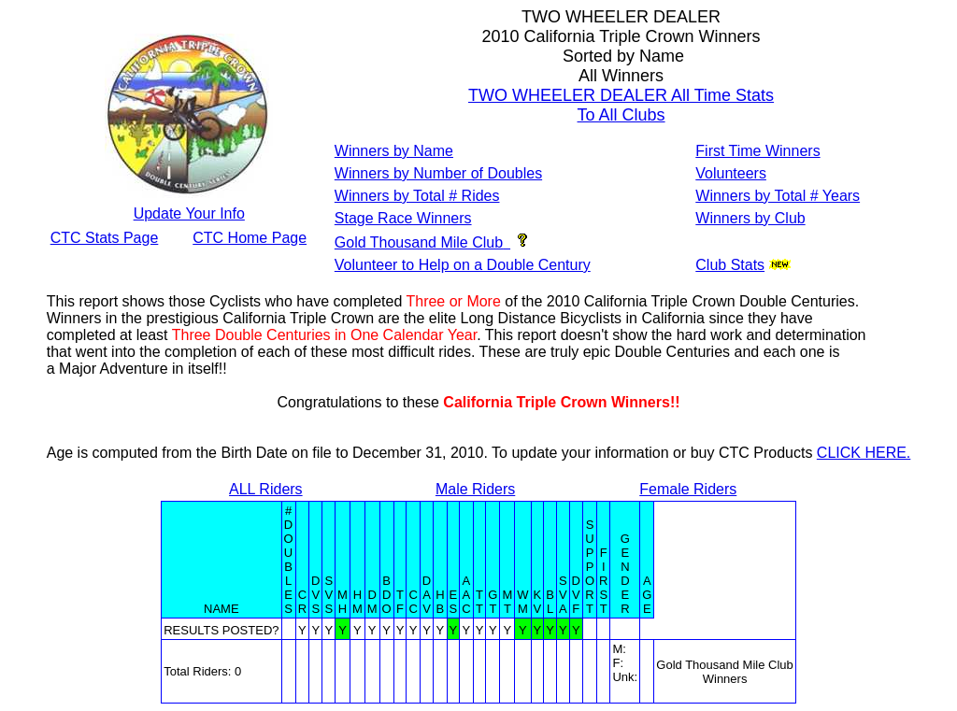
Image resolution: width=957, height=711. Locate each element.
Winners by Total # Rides (417, 196)
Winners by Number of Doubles (438, 173)
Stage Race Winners (403, 218)
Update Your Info (189, 213)
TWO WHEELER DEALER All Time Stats (621, 95)
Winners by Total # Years (777, 196)
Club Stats (729, 265)
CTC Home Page (250, 238)
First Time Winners (757, 151)
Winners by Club (750, 218)
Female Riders (687, 489)
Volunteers (730, 173)
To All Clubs (621, 115)
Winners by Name (394, 151)
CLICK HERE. (863, 453)
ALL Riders (266, 489)
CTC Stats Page (104, 238)
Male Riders (475, 489)
